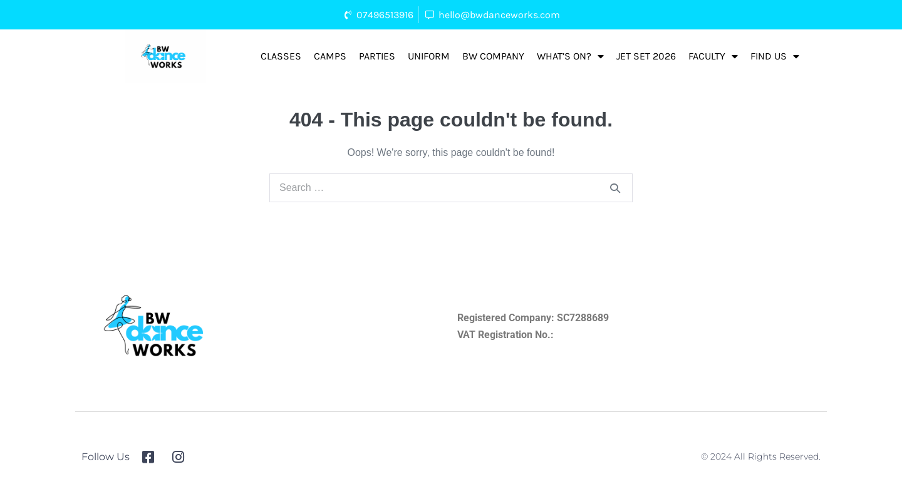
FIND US (774, 56)
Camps (330, 56)
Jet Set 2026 (646, 56)
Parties (377, 56)
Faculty (713, 56)
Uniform (429, 56)
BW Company (493, 56)
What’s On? (570, 56)
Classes (281, 56)
